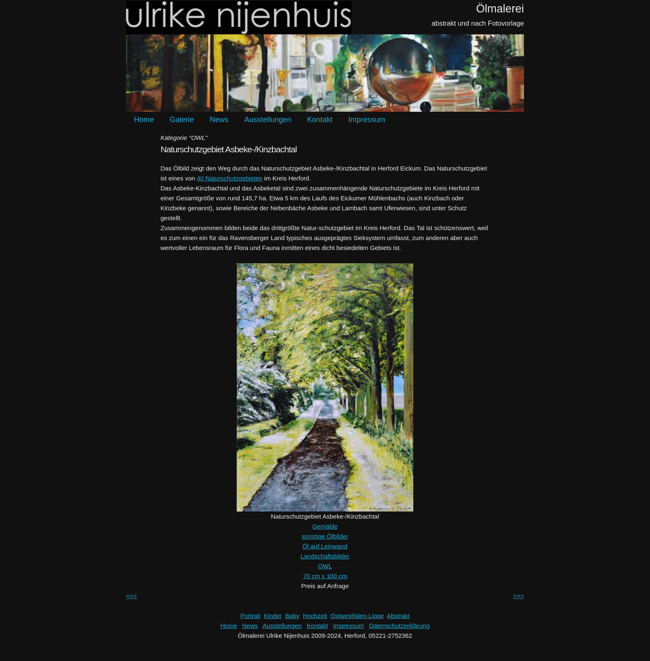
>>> (518, 595)
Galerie (182, 119)
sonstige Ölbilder (325, 536)
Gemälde (325, 526)
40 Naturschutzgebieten (229, 178)
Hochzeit (315, 615)
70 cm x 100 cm (325, 575)
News (219, 119)
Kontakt (319, 119)
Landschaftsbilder (325, 556)
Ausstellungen (267, 119)
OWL (325, 566)
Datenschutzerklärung (399, 625)
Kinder (272, 615)
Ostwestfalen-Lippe (356, 615)
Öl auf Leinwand (325, 546)
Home (144, 119)
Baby (292, 615)
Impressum (366, 119)
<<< (131, 595)
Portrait (250, 615)
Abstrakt (398, 615)
